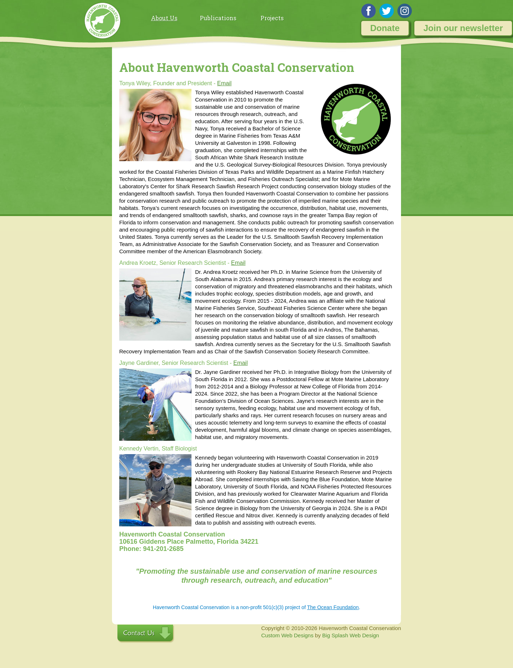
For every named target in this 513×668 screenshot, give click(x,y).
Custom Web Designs (287, 635)
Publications (218, 18)
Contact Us (145, 634)
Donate (385, 28)
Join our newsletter (463, 28)
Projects (272, 18)
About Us (164, 18)
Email (224, 83)
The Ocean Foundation (333, 607)
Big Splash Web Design (350, 635)
